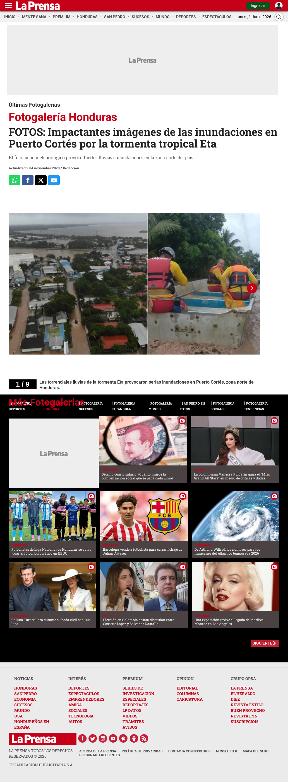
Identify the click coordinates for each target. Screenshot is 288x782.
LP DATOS (132, 710)
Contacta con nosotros (189, 751)
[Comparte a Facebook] (27, 180)
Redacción (71, 168)
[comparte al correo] (54, 180)
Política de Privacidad (142, 751)
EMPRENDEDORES (86, 699)
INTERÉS (77, 678)
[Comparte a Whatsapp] (14, 180)
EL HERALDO (243, 693)
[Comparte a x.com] (41, 180)
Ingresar (258, 5)
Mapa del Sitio (255, 751)
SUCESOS (23, 704)
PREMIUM (133, 678)
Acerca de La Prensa (97, 751)
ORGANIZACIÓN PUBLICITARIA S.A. (41, 764)
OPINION (185, 678)
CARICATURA (190, 699)
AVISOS (130, 727)
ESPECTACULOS (83, 693)
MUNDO (22, 710)
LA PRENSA (242, 688)
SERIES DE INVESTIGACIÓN (138, 690)
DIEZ (235, 699)
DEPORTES (79, 688)
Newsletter (226, 751)
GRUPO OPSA (243, 678)
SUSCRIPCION (244, 721)
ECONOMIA (25, 699)
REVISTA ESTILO (247, 704)
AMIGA (75, 704)
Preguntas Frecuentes (99, 755)
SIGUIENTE (262, 643)
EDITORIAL (187, 688)
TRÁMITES (133, 721)
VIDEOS (130, 716)
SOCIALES (77, 710)
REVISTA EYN (244, 716)
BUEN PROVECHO (248, 710)
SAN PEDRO (25, 693)
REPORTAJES (135, 704)
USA (18, 716)
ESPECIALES (134, 699)
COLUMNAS (188, 693)
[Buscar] (279, 17)
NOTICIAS (23, 678)
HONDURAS (25, 688)
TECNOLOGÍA (80, 716)
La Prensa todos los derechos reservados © (41, 753)
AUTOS (75, 721)
